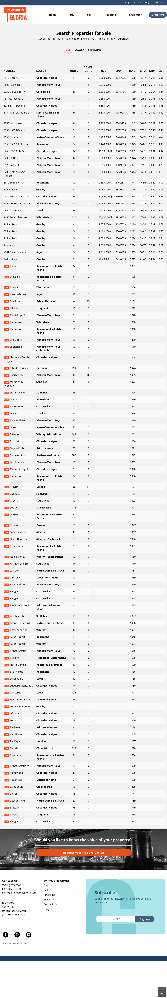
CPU (118, 70)
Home (52, 14)
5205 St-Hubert (13, 158)
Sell (89, 14)
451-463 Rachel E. (14, 98)
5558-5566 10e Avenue (16, 144)
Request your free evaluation (83, 852)
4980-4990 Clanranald (16, 196)
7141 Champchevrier (16, 252)
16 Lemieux (10, 224)
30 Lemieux (10, 231)
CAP (160, 70)
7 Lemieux (10, 245)
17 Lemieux (10, 189)
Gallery (79, 49)
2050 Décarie (11, 137)
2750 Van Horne (13, 123)
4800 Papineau (12, 84)
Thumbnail (94, 49)
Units (74, 70)
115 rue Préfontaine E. (17, 112)
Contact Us (50, 904)
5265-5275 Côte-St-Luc (17, 151)
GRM (143, 70)
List (68, 49)
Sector (41, 70)
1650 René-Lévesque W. (17, 217)
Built (133, 70)
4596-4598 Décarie (14, 130)
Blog (127, 2)
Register (137, 2)
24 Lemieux (10, 259)
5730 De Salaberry (14, 91)
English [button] (157, 2)
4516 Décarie (11, 77)
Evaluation (135, 14)
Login (147, 2)
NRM (152, 70)
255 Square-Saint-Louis (17, 203)
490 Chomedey (12, 210)
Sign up (145, 919)
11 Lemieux (10, 238)
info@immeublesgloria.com (20, 892)
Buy (71, 14)
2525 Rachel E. (12, 165)
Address (9, 70)
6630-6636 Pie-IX (13, 182)
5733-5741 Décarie (14, 105)
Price (102, 70)
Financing (110, 14)
